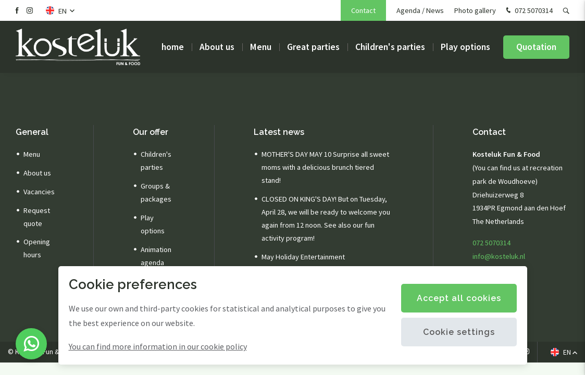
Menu (260, 47)
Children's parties (390, 47)
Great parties (313, 47)
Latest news (279, 132)
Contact (363, 10)
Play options (465, 47)
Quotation (536, 47)
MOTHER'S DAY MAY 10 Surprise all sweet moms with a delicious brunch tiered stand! (325, 167)
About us (217, 47)
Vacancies (39, 191)
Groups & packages (156, 192)
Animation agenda (156, 256)
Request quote (36, 217)
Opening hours (36, 248)
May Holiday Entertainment (303, 256)
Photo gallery (475, 10)
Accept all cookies (459, 298)
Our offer (150, 132)
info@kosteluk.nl (498, 256)
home (172, 47)
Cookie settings (459, 332)
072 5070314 (528, 11)
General (32, 132)
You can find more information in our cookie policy (158, 346)
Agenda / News (420, 10)
